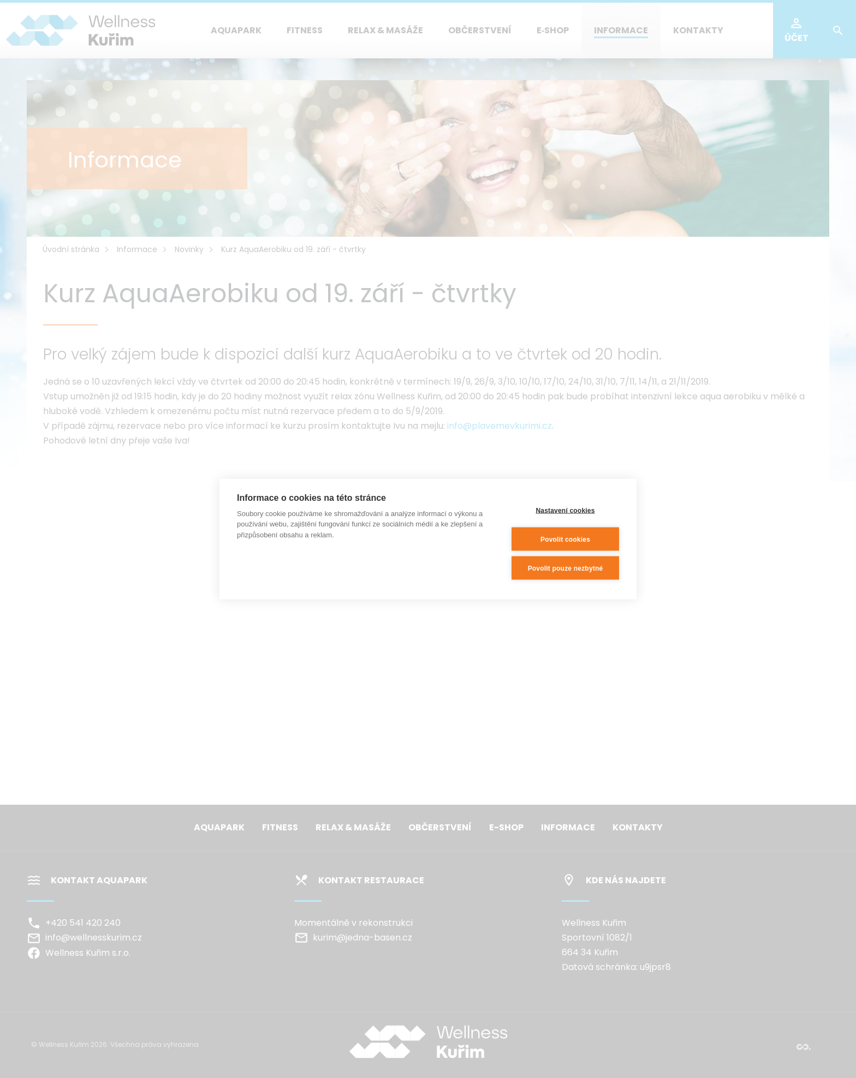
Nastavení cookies (565, 510)
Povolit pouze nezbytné (565, 568)
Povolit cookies (565, 539)
